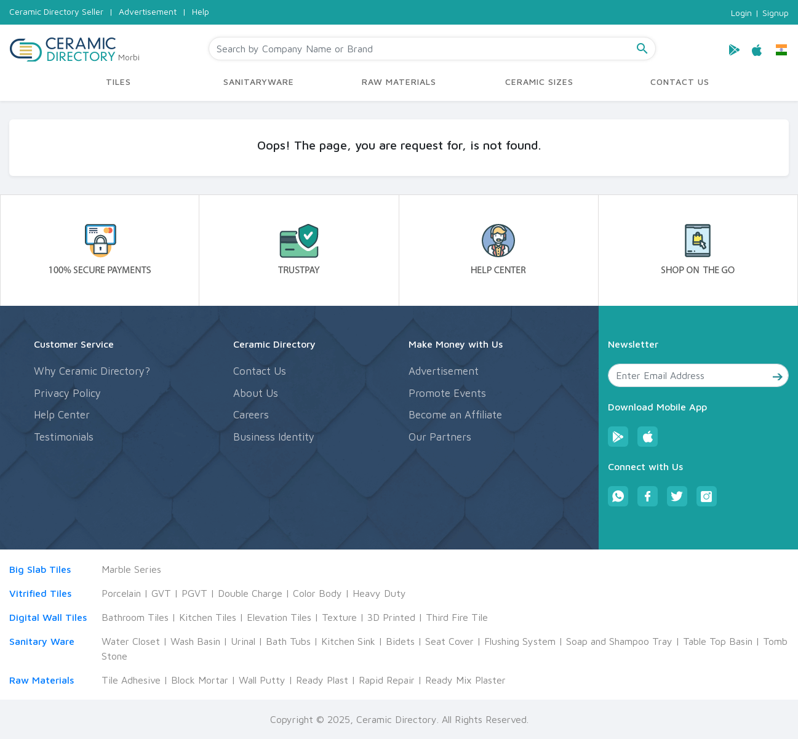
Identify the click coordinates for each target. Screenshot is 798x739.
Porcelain (121, 593)
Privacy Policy (67, 393)
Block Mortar (199, 679)
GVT (161, 593)
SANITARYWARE (258, 81)
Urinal (243, 641)
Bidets (400, 641)
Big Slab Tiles (40, 569)
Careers (251, 415)
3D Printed (391, 617)
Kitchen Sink (348, 641)
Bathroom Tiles (135, 617)
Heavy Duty (379, 593)
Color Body (317, 593)
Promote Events (447, 393)
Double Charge (250, 593)
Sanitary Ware (41, 641)
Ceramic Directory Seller (56, 11)
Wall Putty (262, 679)
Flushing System (520, 641)
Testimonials (64, 437)
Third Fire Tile (457, 617)
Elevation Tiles (279, 617)
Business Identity (273, 437)
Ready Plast (322, 679)
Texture (339, 617)
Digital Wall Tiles (48, 617)
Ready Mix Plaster (465, 679)
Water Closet (131, 641)
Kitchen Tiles (207, 617)
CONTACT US (679, 81)
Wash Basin (195, 641)
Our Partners (440, 437)
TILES (118, 81)
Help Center (62, 415)
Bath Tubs (288, 641)
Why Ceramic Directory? (92, 371)
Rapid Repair (387, 679)
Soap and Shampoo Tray (619, 641)
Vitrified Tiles (40, 593)
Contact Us (259, 371)
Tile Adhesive (131, 679)
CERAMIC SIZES (539, 81)
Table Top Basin (717, 641)
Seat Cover (449, 641)
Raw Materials (41, 679)
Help (200, 11)
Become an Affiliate (455, 415)
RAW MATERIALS (399, 81)
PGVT (194, 593)
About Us (255, 393)
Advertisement (148, 11)
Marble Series (131, 569)
